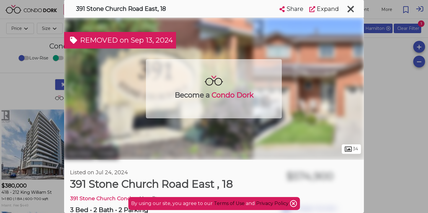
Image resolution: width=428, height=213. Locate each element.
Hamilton (79, 153)
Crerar (107, 153)
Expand (324, 8)
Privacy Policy (273, 203)
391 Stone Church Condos (103, 198)
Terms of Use (229, 203)
